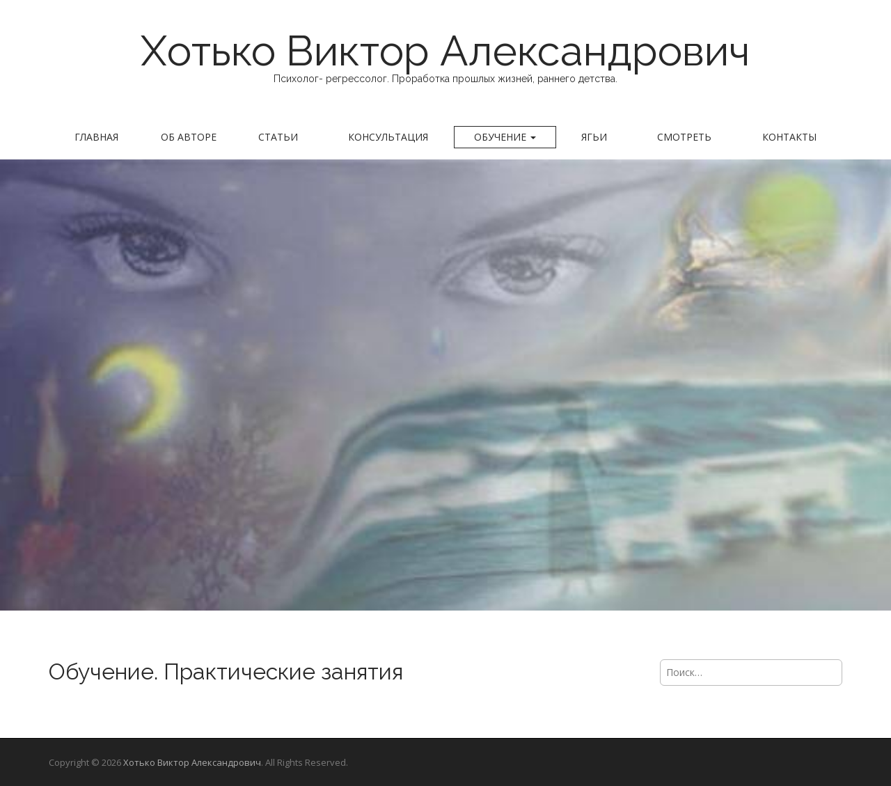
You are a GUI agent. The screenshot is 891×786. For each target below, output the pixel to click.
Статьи (278, 136)
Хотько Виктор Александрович (445, 50)
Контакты (789, 136)
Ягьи (594, 136)
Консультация (388, 136)
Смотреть (684, 136)
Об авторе (188, 136)
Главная (96, 136)
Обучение (505, 136)
